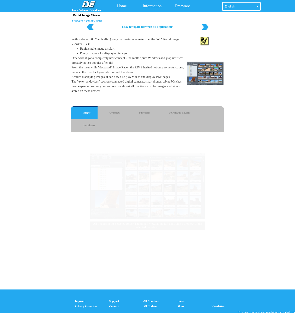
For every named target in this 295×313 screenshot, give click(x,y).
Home (122, 6)
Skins (180, 306)
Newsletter (218, 306)
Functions (144, 112)
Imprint (80, 301)
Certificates (89, 125)
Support (114, 301)
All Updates (150, 306)
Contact (114, 306)
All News (148, 301)
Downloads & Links (179, 112)
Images (87, 112)
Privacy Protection (86, 306)
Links (180, 301)
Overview (115, 112)
